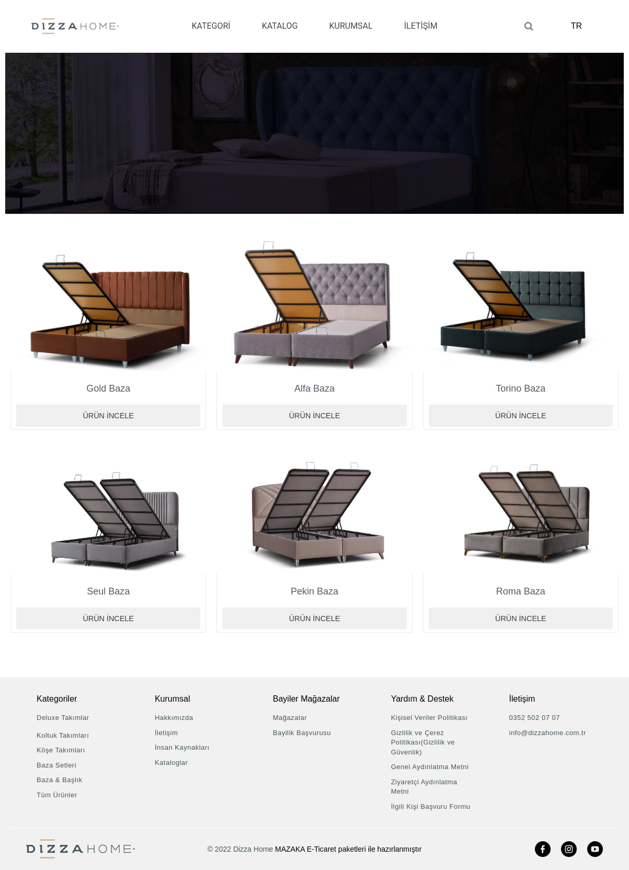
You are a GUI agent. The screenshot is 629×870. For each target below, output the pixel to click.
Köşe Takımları (61, 750)
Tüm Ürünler (57, 795)
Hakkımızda (174, 718)
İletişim (166, 733)
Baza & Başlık (59, 780)
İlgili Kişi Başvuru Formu (431, 806)
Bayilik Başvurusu (302, 733)
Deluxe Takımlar (63, 718)
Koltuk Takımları (63, 735)
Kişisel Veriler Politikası (429, 718)
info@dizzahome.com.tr (547, 733)
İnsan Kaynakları (182, 747)
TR (579, 25)
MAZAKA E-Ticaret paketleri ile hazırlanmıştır (348, 849)
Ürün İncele (108, 415)
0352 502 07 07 (534, 718)
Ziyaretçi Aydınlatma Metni (424, 787)
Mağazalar (290, 718)
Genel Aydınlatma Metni (430, 767)
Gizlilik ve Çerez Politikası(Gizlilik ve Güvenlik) (423, 742)
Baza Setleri (56, 765)
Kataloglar (171, 762)
